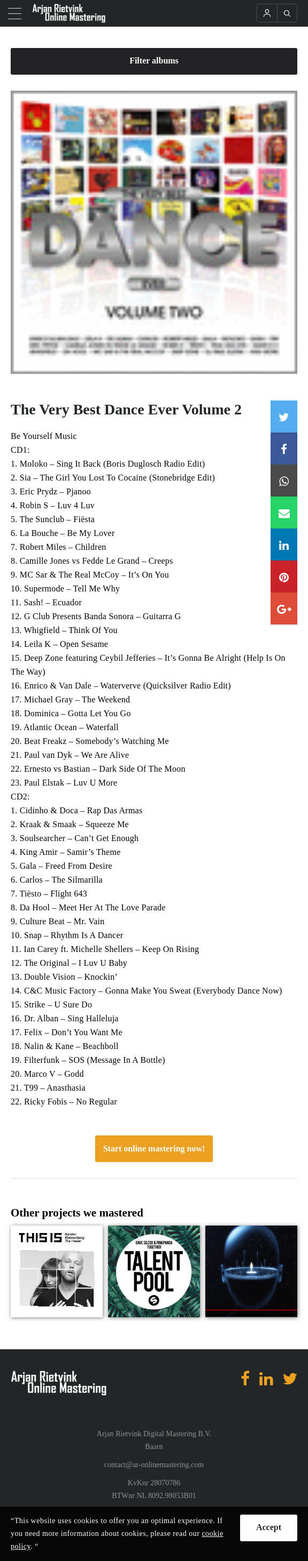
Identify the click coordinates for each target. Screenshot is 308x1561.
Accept (268, 1527)
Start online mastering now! (154, 1148)
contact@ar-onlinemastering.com (154, 1465)
